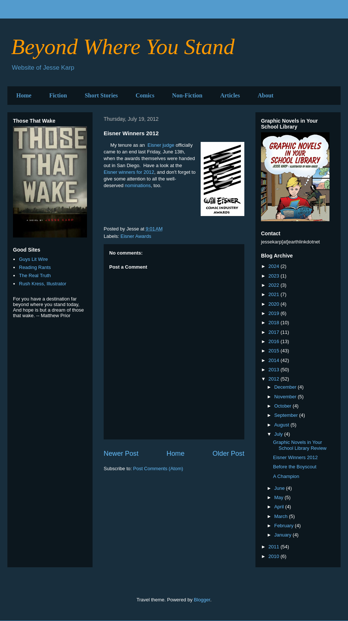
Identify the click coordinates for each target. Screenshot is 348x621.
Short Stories (101, 95)
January (283, 535)
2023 (274, 276)
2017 (274, 332)
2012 (274, 379)
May (279, 497)
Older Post (228, 453)
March (281, 516)
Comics (144, 95)
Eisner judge (161, 145)
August (282, 425)
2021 (274, 294)
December (286, 387)
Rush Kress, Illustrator (42, 283)
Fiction (58, 95)
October (283, 406)
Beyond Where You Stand (123, 46)
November (286, 396)
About (266, 95)
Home (23, 95)
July (279, 434)
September (286, 415)
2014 (274, 360)
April (279, 506)
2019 (274, 313)
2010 (274, 556)
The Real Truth (35, 275)
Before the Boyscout (294, 466)
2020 (274, 304)
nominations (138, 185)
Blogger (202, 599)
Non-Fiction (187, 95)
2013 (274, 369)
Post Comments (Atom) (158, 468)
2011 (274, 546)
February (284, 525)
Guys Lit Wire (33, 259)
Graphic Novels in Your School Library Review (299, 445)
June (280, 488)
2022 (274, 285)
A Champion (286, 476)
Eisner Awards (136, 236)
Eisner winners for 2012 (129, 172)
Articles (230, 95)
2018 (274, 322)
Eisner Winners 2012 (295, 457)
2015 (274, 350)
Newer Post (121, 453)
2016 (274, 341)
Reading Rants (35, 267)
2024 (274, 266)
